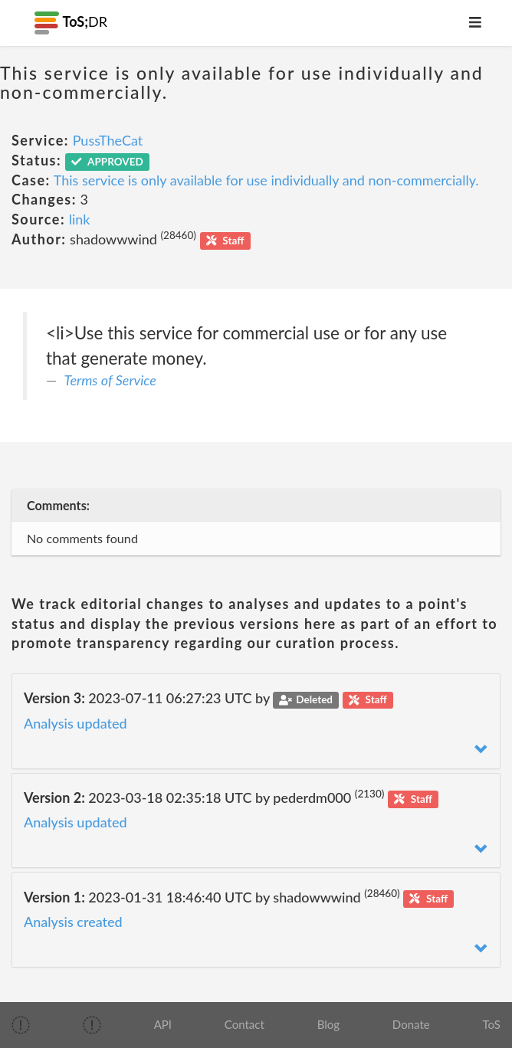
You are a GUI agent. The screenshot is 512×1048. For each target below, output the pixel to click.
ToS (491, 1024)
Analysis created (73, 921)
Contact (244, 1024)
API (163, 1024)
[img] (20, 1025)
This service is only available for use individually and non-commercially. (266, 180)
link (79, 219)
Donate (411, 1024)
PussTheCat (108, 140)
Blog (328, 1024)
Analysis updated (75, 723)
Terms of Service (110, 380)
